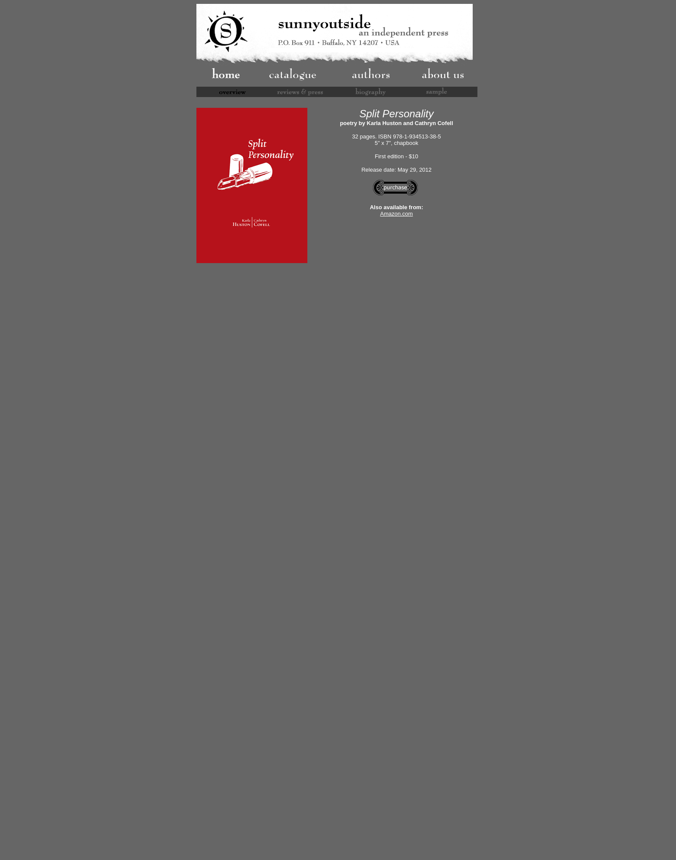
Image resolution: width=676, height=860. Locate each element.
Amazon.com (396, 213)
